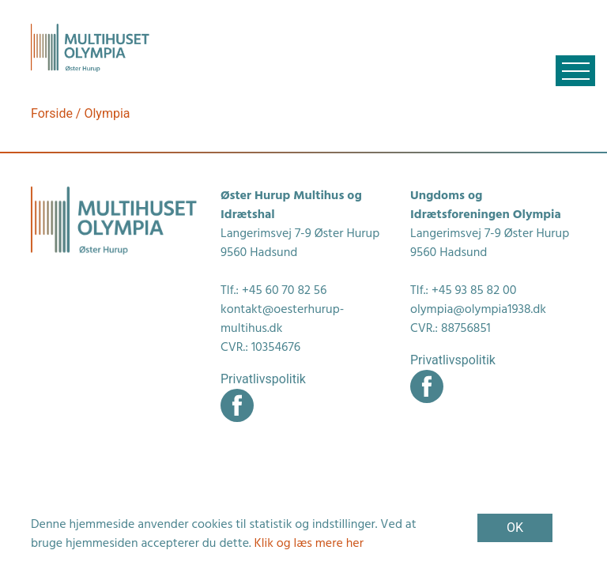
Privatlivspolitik (263, 378)
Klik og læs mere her (309, 543)
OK (515, 527)
